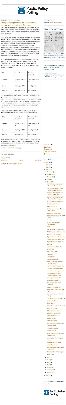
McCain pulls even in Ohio (54, 278)
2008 (47, 169)
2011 (47, 162)
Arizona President (52, 345)
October (49, 177)
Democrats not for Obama (54, 213)
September (50, 179)
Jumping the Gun (51, 301)
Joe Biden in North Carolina (54, 247)
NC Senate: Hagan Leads (54, 234)
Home (21, 160)
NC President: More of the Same (56, 232)
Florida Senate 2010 (52, 328)
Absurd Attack (50, 256)
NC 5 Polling (50, 354)
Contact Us (47, 384)
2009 (47, 167)
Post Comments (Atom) (15, 163)
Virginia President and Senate (55, 241)
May (48, 362)
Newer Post (4, 160)
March (49, 367)
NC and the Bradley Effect (54, 280)
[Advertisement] (51, 111)
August (49, 182)
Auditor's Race (51, 335)
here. (9, 33)
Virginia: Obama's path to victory (56, 237)
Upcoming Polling (51, 206)
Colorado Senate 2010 (53, 315)
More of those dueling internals (55, 271)
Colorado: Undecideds (53, 311)
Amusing (49, 244)
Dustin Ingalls (48, 149)
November (50, 174)
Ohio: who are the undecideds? (55, 268)
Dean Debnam (48, 147)
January (49, 372)
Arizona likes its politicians (54, 342)
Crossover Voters (51, 325)
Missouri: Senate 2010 (53, 259)
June (48, 360)
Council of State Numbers (54, 220)
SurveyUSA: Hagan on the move (56, 305)
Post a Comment (5, 157)
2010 (47, 164)
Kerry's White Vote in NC (53, 287)
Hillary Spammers (52, 308)
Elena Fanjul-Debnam (50, 151)
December (50, 172)
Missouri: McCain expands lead (55, 266)
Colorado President (52, 320)
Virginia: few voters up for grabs (55, 239)
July (48, 357)
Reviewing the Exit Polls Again (55, 352)
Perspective (50, 254)
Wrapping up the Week (53, 204)
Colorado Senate (51, 318)
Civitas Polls (50, 249)
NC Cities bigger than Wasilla (55, 201)
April (48, 365)
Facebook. (59, 22)
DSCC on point (51, 303)
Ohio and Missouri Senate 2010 (55, 323)
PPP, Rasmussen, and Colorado (56, 298)
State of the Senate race (53, 313)
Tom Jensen (47, 154)
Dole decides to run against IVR (55, 229)
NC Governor (50, 227)
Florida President (51, 330)
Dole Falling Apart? (52, 251)
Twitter (51, 22)
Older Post (38, 160)
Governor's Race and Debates (55, 333)
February (49, 369)
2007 (47, 375)
